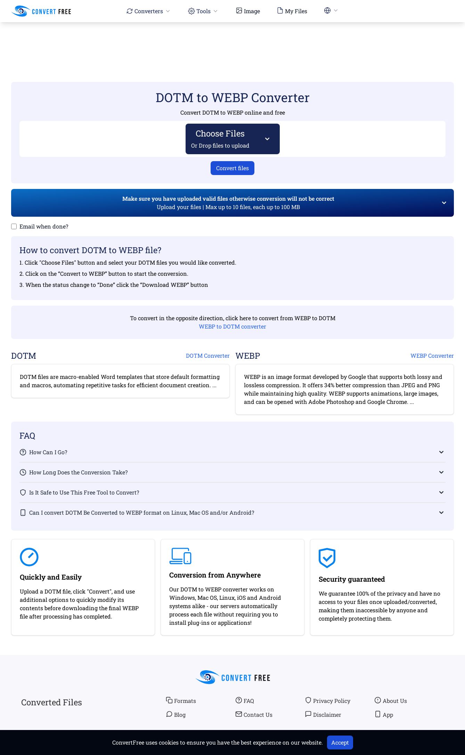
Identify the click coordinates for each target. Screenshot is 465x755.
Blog (176, 714)
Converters (148, 11)
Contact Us (253, 714)
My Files (292, 11)
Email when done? (43, 226)
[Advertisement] (232, 42)
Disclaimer (323, 714)
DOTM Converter (208, 355)
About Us (390, 700)
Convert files (232, 168)
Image (248, 11)
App (383, 714)
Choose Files (220, 138)
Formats (181, 700)
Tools (203, 11)
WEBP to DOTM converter (232, 326)
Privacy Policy (327, 700)
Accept (340, 742)
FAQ (244, 700)
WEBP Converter (432, 355)
